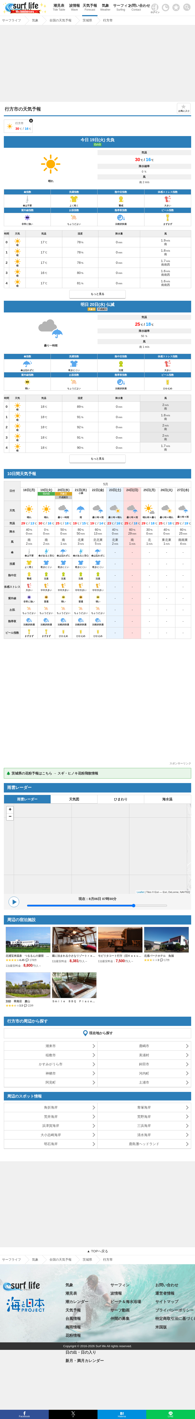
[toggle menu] (188, 6)
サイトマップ (166, 1302)
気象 (105, 8)
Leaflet (140, 892)
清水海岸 (144, 1135)
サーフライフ (11, 1259)
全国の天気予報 (60, 1259)
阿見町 (51, 1082)
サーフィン (120, 8)
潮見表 (59, 8)
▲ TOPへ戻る (97, 1251)
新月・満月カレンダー (84, 1361)
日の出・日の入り (80, 1352)
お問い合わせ (136, 8)
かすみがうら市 (51, 1064)
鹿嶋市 (144, 1046)
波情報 (74, 8)
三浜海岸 (144, 1125)
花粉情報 (73, 1335)
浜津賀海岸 (50, 1125)
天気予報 (90, 8)
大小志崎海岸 (51, 1135)
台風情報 (73, 1319)
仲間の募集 (120, 1319)
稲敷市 (51, 1055)
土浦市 (144, 1082)
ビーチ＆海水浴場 (125, 1302)
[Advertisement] (97, 64)
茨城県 (87, 1259)
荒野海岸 (144, 1116)
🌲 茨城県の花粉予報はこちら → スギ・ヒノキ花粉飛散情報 (52, 773)
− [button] (10, 816)
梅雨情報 (73, 1327)
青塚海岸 (144, 1107)
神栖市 (51, 1073)
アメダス (73, 1344)
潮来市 (51, 1046)
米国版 (161, 1327)
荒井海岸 (51, 1116)
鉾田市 (144, 1064)
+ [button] (10, 809)
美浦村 (144, 1055)
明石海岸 (51, 1144)
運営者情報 (164, 1293)
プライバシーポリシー (174, 1310)
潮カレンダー (76, 1302)
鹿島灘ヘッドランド (144, 1144)
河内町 (144, 1073)
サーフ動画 (120, 1310)
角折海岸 (51, 1107)
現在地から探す (101, 1033)
